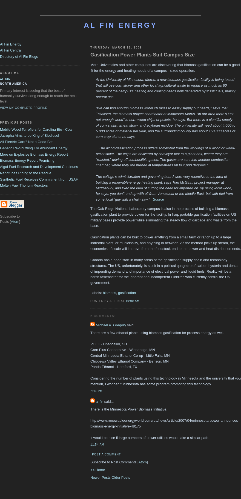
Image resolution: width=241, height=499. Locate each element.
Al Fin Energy (120, 25)
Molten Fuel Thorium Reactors (24, 185)
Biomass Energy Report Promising (27, 160)
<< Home (97, 470)
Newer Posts (100, 477)
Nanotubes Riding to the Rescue (25, 173)
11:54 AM (97, 444)
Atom (143, 462)
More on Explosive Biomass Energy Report (34, 154)
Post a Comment (106, 454)
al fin (99, 402)
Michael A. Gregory (111, 325)
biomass (109, 293)
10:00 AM (133, 301)
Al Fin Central (11, 50)
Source (158, 199)
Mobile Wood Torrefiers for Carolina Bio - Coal (36, 129)
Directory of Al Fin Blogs (19, 57)
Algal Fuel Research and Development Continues (39, 167)
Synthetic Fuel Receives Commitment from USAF (39, 179)
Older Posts (120, 477)
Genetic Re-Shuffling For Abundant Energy (33, 148)
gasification (127, 293)
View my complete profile (23, 107)
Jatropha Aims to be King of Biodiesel (29, 135)
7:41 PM (96, 390)
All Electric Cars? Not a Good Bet (26, 142)
